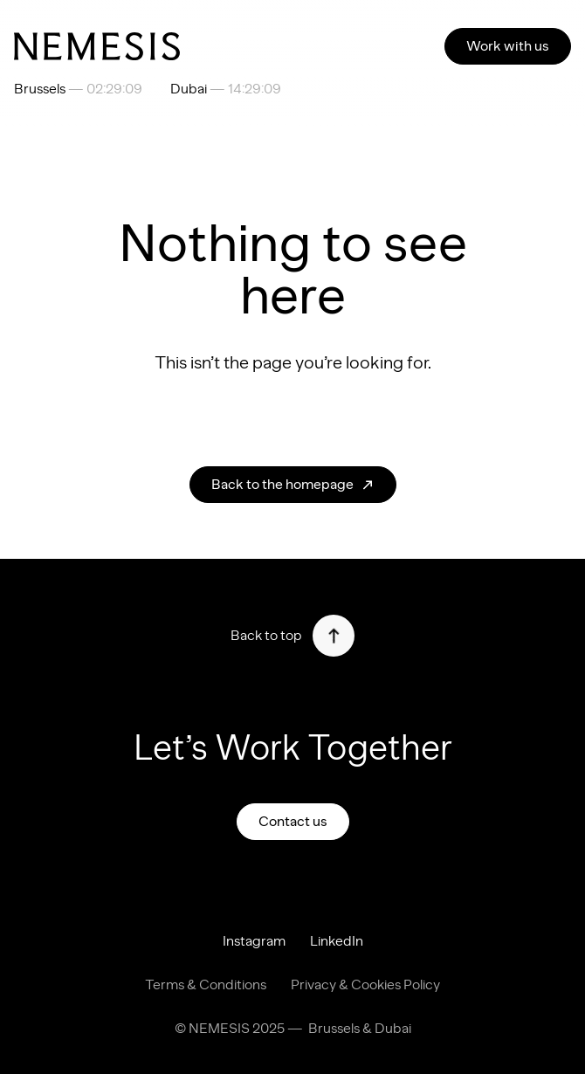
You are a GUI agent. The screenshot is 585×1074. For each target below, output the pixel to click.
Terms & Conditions (205, 984)
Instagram (254, 941)
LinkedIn (336, 941)
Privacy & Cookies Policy (365, 984)
